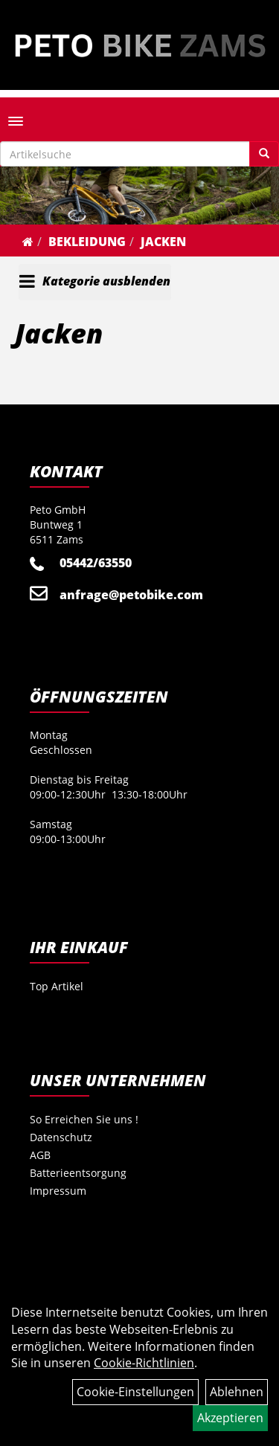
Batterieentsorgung (78, 1173)
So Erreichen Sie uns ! (84, 1119)
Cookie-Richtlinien (144, 1363)
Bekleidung (87, 241)
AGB (40, 1155)
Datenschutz (61, 1137)
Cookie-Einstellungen (135, 1392)
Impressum (58, 1191)
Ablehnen (236, 1392)
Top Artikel (56, 986)
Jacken (163, 241)
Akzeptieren (230, 1418)
